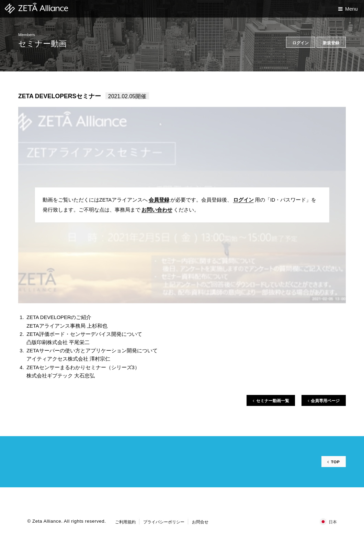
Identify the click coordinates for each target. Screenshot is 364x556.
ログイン (243, 200)
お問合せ (200, 522)
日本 (333, 522)
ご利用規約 (125, 522)
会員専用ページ (325, 400)
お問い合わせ (156, 210)
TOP (335, 461)
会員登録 (159, 200)
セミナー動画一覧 (272, 400)
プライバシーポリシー (163, 522)
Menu (351, 9)
